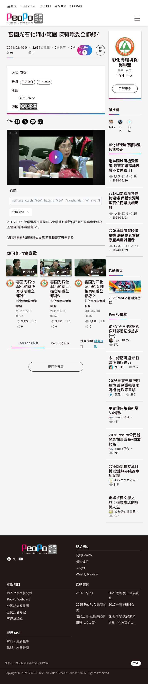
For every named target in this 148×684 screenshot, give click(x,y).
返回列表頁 (56, 367)
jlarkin (112, 127)
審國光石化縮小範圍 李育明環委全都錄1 (26, 288)
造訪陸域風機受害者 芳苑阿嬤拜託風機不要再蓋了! (124, 166)
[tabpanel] (56, 356)
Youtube (21, 559)
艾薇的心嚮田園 (125, 511)
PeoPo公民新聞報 (19, 593)
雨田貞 (119, 367)
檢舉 (100, 49)
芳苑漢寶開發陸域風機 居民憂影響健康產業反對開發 (124, 235)
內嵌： (14, 190)
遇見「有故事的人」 (122, 622)
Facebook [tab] (28, 343)
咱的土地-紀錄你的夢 (90, 616)
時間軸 (80, 568)
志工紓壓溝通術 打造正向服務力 (124, 360)
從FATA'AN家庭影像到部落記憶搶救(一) (124, 331)
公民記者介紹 (16, 612)
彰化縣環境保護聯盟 (125, 62)
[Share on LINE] (33, 122)
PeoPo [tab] (60, 343)
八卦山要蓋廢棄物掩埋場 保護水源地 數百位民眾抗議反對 (124, 200)
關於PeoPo (84, 555)
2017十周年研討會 (121, 604)
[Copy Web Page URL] (40, 122)
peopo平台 (122, 417)
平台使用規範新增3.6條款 (124, 410)
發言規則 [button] (98, 343)
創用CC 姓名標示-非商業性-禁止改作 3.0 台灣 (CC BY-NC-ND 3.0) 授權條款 (29, 106)
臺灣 (23, 73)
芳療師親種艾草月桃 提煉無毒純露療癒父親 (124, 471)
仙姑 (129, 129)
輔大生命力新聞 (125, 480)
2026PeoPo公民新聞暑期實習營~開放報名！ (125, 439)
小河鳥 (120, 129)
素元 (118, 394)
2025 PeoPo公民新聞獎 (91, 607)
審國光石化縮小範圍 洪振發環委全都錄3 (60, 288)
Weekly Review (87, 574)
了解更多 (125, 88)
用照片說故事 (85, 622)
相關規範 (82, 561)
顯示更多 (27, 98)
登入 (14, 6)
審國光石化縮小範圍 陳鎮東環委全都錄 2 (94, 288)
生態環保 (28, 82)
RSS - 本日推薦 (18, 647)
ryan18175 (122, 340)
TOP (136, 663)
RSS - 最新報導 (18, 641)
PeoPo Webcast (18, 599)
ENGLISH (45, 6)
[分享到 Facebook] (17, 122)
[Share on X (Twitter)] (25, 122)
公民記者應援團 (18, 605)
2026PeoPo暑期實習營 (125, 299)
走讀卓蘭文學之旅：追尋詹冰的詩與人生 (124, 502)
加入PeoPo (27, 6)
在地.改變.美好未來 (121, 616)
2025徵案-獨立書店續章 (123, 595)
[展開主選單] (137, 19)
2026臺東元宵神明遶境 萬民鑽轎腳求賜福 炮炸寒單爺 (124, 385)
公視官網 (60, 6)
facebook (9, 559)
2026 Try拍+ (84, 593)
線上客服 (76, 6)
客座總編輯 (15, 618)
